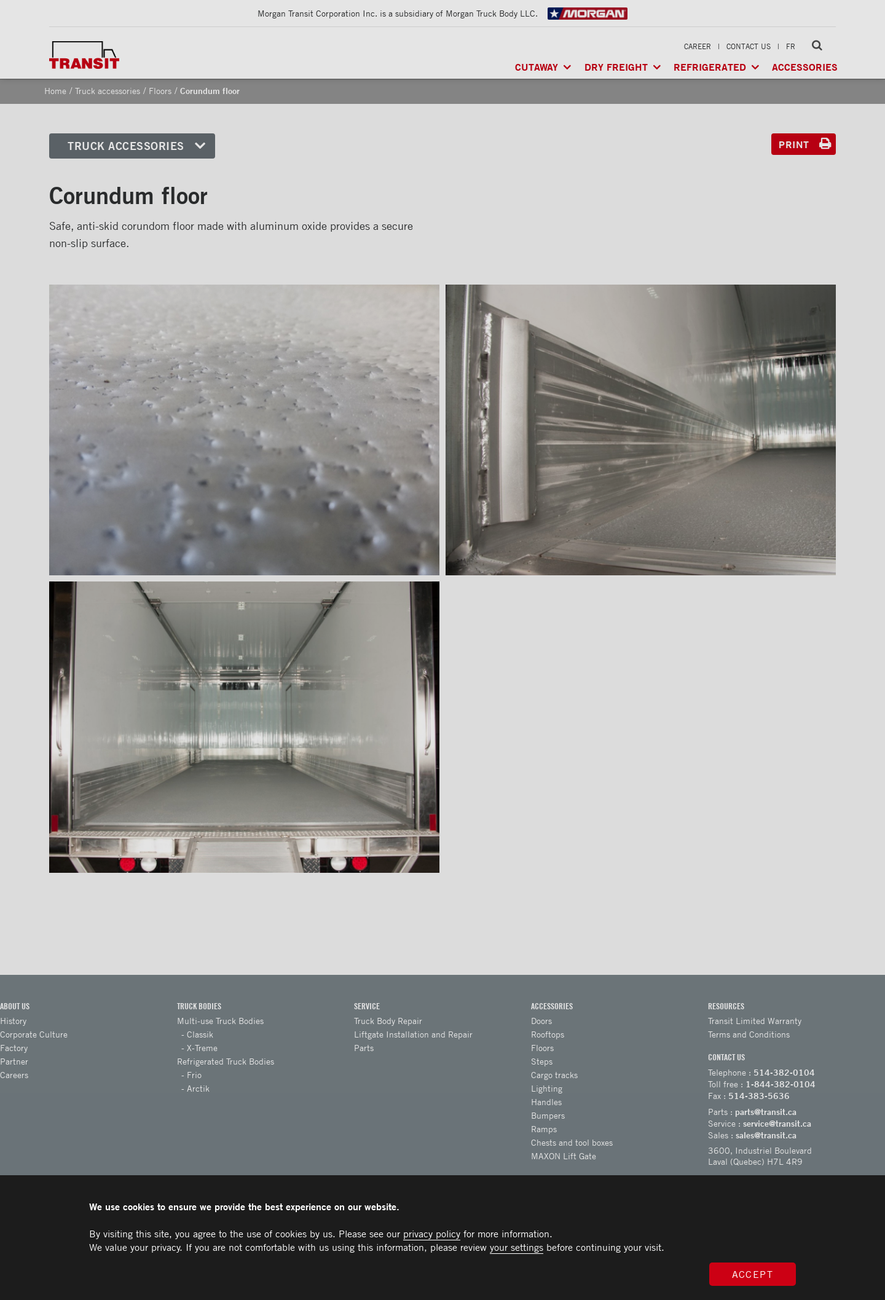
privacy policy (431, 1233)
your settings (516, 1247)
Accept (753, 1274)
